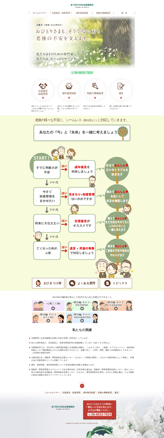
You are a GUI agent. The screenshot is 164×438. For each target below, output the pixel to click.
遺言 (116, 392)
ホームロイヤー (40, 13)
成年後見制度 (82, 13)
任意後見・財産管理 (61, 13)
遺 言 (124, 13)
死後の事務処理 (103, 13)
